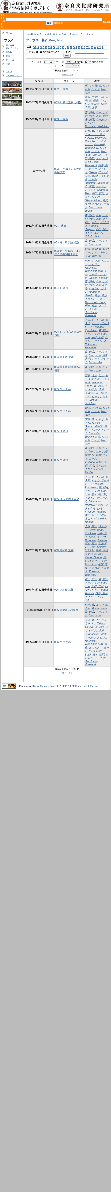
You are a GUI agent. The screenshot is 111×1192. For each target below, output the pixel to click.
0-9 (34, 47)
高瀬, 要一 (91, 620)
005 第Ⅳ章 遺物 (64, 589)
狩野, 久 (89, 130)
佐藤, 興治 (101, 593)
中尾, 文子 (91, 107)
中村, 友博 (97, 337)
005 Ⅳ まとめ (62, 389)
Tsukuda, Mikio (93, 462)
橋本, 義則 (91, 305)
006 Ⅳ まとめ (62, 642)
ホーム (9, 33)
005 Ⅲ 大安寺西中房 (66, 499)
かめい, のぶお (93, 554)
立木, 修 (89, 419)
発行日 (9, 52)
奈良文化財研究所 (3, 21)
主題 (8, 64)
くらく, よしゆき (95, 134)
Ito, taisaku (95, 362)
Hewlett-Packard (90, 686)
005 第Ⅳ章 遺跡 (64, 550)
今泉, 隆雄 (91, 175)
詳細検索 (58, 23)
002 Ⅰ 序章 (61, 89)
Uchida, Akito (92, 236)
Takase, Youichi (98, 172)
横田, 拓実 (91, 579)
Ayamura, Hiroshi (95, 511)
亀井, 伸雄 (102, 550)
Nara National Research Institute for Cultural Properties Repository (58, 34)
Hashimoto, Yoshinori (91, 314)
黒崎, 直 (89, 140)
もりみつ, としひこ (96, 637)
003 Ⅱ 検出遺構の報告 (68, 102)
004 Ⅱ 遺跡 (61, 288)
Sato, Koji (90, 600)
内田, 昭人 (102, 229)
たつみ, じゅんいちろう (96, 396)
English (106, 21)
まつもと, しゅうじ (96, 299)
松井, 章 (89, 604)
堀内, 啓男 (91, 85)
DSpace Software (40, 686)
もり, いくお (92, 89)
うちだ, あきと (93, 232)
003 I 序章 (60, 225)
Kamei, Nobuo (93, 557)
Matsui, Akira (99, 608)
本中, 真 (89, 515)
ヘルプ (9, 71)
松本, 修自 (101, 295)
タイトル (10, 60)
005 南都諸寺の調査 (66, 610)
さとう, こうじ (93, 596)
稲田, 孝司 (97, 586)
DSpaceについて (14, 75)
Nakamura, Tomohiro (91, 346)
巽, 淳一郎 (97, 393)
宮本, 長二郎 (98, 494)
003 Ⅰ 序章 (61, 119)
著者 (8, 56)
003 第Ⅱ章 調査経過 (66, 242)
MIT (75, 686)
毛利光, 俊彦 (92, 260)
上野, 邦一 (91, 526)
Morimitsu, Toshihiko (97, 126)
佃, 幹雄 (96, 455)
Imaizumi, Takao (94, 182)
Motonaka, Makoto (96, 540)
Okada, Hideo (93, 200)
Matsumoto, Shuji (95, 302)
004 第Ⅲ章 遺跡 (64, 357)
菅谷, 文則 (91, 97)
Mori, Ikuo (100, 104)
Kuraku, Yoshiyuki (95, 137)
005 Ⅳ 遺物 (61, 460)
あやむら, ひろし (95, 508)
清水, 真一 (91, 543)
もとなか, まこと (95, 536)
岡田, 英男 (98, 193)
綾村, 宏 (102, 505)
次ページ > (67, 74)
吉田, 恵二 (97, 154)
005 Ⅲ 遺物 (61, 431)
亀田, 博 (96, 256)
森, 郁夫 (103, 85)
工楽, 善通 (102, 130)
